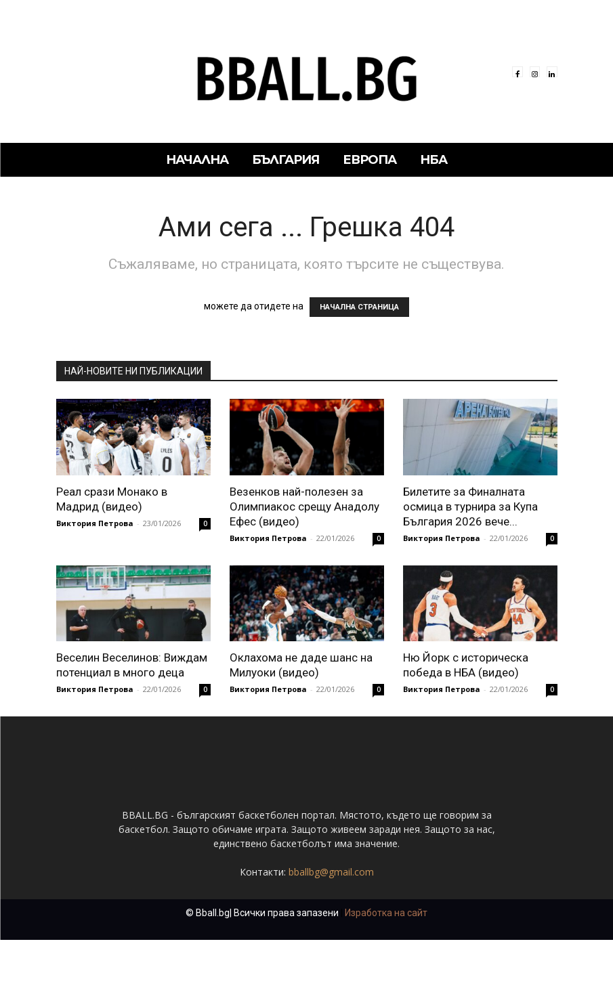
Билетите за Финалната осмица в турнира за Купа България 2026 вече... (470, 506)
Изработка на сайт (386, 912)
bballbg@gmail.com (331, 871)
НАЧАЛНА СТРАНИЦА (359, 307)
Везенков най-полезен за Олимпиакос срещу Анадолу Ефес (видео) (304, 506)
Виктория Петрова (94, 523)
